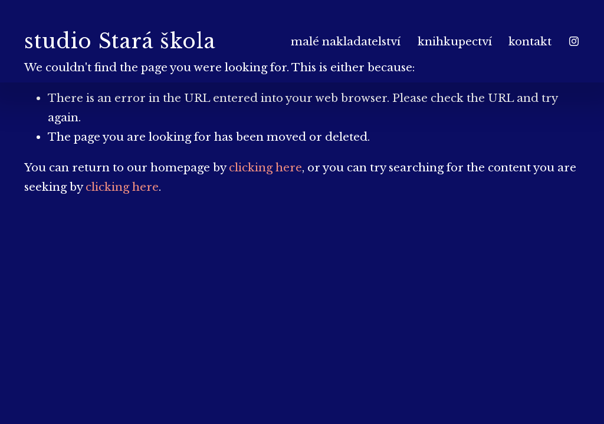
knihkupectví (455, 41)
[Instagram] (574, 41)
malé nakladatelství (346, 41)
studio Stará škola (119, 41)
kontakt (530, 41)
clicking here (265, 167)
